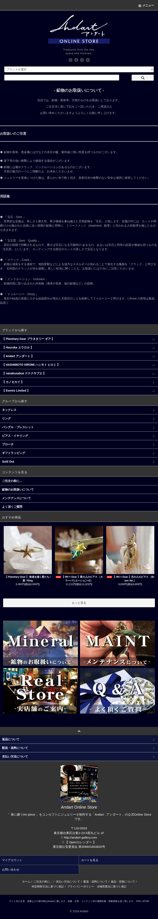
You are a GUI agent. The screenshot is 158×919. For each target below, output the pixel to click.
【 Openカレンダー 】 (80, 842)
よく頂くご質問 (12, 506)
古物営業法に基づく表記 (111, 886)
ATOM (146, 901)
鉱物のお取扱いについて (18, 489)
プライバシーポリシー (80, 886)
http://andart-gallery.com (80, 837)
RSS (138, 901)
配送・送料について (96, 881)
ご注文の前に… (12, 480)
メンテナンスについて (16, 498)
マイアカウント (12, 860)
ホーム (26, 881)
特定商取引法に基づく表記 (48, 886)
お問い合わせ (10, 869)
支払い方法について (68, 881)
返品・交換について (123, 881)
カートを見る (89, 860)
